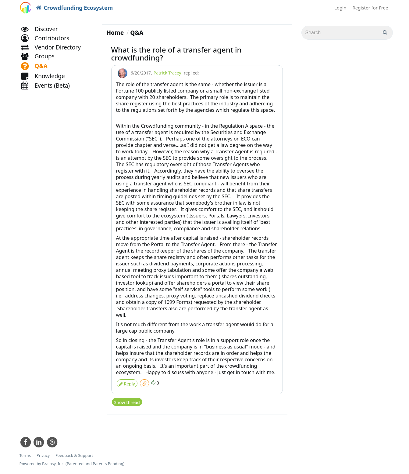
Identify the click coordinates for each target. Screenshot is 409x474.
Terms (25, 452)
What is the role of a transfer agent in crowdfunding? (176, 54)
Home (115, 33)
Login (340, 8)
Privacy (43, 452)
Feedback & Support (74, 452)
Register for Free (370, 8)
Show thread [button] (126, 399)
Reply (127, 382)
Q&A (136, 33)
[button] (48, 45)
